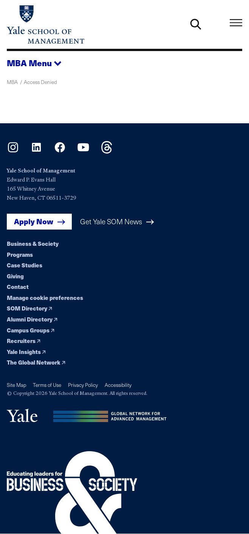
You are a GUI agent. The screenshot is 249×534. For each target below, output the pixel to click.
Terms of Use (47, 385)
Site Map (16, 385)
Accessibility (118, 385)
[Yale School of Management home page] (66, 24)
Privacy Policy (83, 385)
